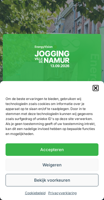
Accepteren (52, 149)
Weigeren (52, 165)
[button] (95, 88)
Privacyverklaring (62, 193)
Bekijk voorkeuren (52, 180)
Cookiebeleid (35, 193)
